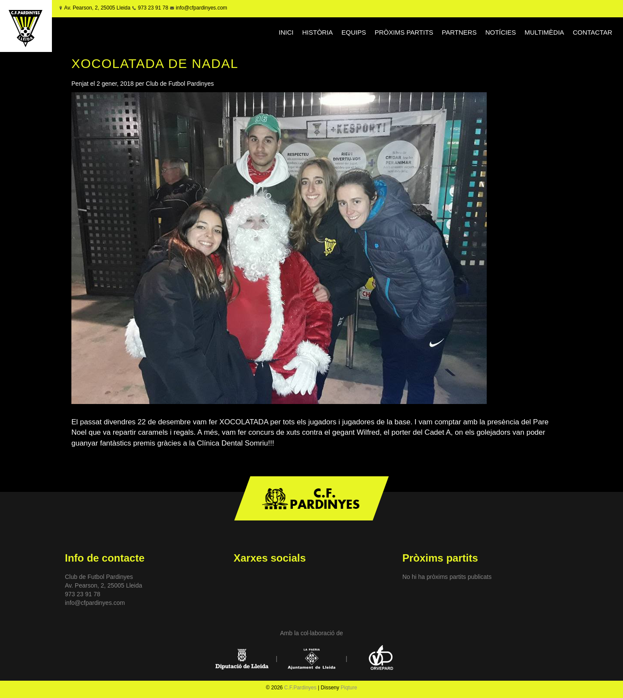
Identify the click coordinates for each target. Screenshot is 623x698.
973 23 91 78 (153, 8)
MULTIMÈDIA (544, 32)
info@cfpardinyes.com (200, 8)
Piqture (348, 688)
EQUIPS (353, 32)
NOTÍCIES (500, 32)
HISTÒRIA (317, 32)
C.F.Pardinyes (300, 688)
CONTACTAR (592, 32)
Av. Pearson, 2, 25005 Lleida (97, 8)
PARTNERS (459, 32)
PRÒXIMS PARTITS (404, 32)
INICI (286, 32)
